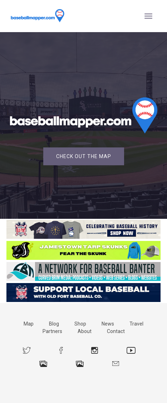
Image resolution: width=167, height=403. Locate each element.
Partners (52, 331)
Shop (80, 324)
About (85, 331)
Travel (136, 324)
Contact (116, 331)
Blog (54, 324)
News (108, 324)
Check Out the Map (83, 156)
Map (29, 324)
